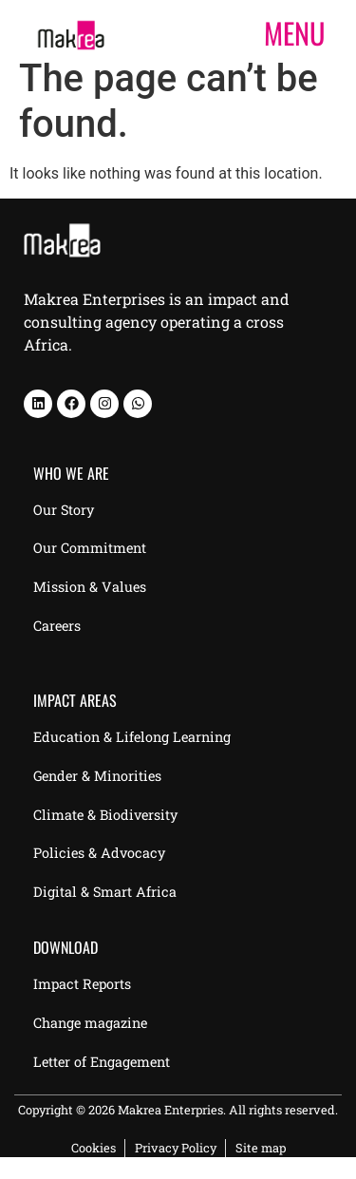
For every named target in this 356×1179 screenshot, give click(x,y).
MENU (295, 32)
